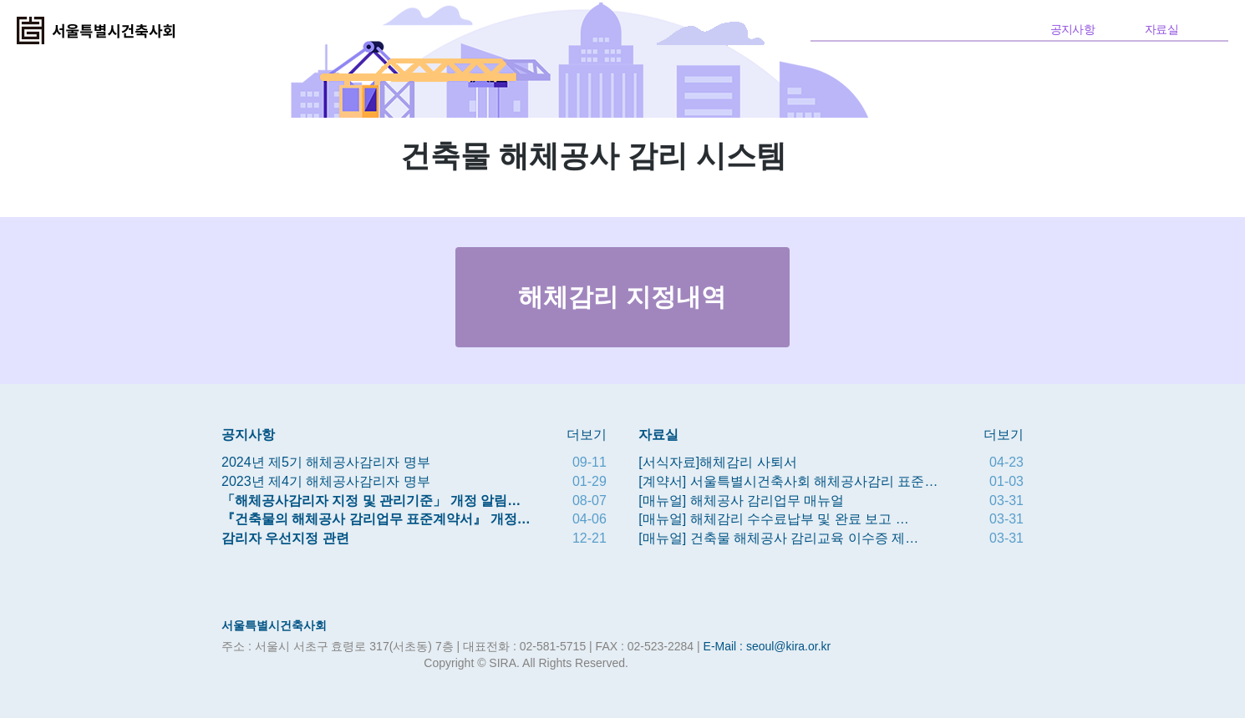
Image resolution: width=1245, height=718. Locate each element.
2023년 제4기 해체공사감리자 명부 (325, 481)
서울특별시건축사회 (274, 625)
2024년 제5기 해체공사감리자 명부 (325, 462)
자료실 (1161, 29)
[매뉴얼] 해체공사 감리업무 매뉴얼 (741, 500)
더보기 (587, 434)
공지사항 (1072, 29)
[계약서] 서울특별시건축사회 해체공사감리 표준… (788, 481)
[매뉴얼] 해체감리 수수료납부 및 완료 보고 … (773, 519)
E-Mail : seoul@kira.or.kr (767, 646)
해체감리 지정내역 (621, 297)
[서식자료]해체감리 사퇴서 (717, 462)
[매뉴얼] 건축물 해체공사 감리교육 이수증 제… (778, 538)
